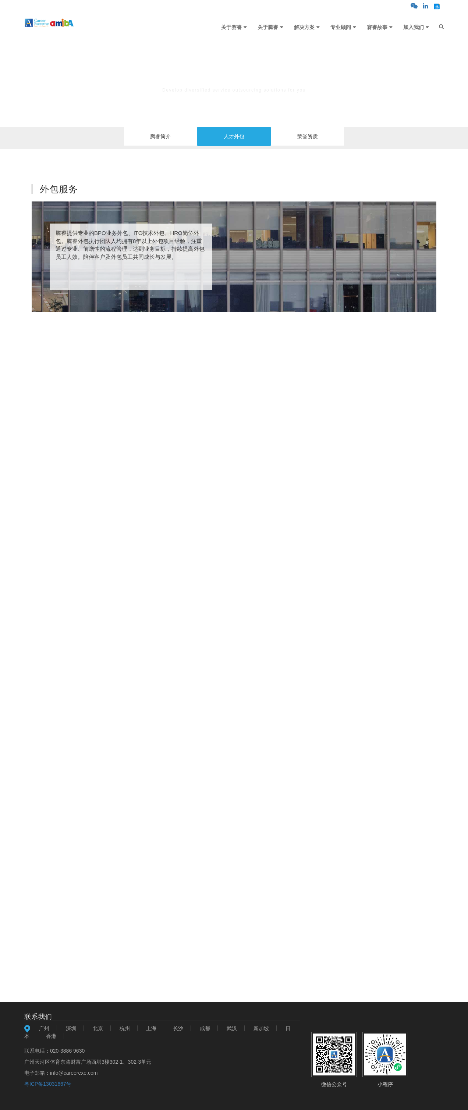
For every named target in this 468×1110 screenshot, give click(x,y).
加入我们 (413, 27)
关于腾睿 (268, 27)
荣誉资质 (307, 136)
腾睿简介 (160, 136)
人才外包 (234, 136)
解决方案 (304, 27)
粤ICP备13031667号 (47, 1084)
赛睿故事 (377, 27)
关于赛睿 (231, 27)
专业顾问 (340, 27)
